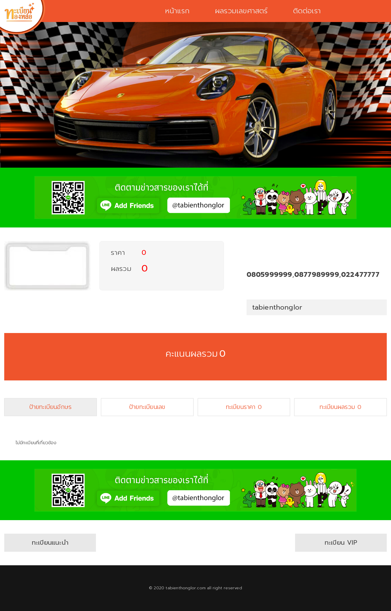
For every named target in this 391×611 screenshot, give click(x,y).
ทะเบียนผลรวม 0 (340, 406)
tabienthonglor (277, 307)
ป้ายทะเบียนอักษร (50, 406)
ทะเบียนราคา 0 (244, 406)
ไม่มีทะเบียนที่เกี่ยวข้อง (35, 442)
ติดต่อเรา (307, 11)
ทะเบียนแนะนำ (50, 542)
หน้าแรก (177, 11)
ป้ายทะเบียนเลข (147, 406)
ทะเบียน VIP (341, 542)
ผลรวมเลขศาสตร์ (241, 11)
